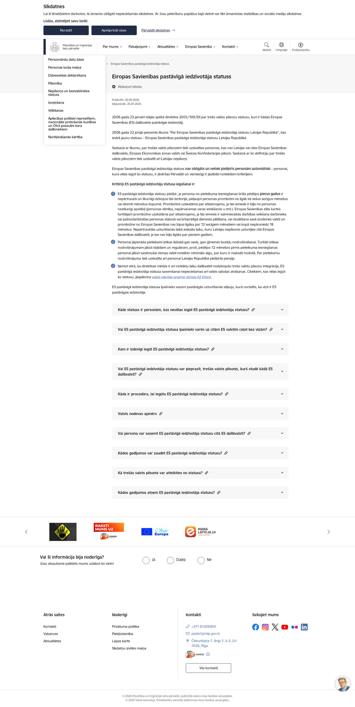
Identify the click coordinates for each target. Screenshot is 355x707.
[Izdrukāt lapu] (300, 74)
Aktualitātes (52, 641)
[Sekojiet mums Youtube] (284, 627)
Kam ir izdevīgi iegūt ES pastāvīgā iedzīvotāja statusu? (166, 349)
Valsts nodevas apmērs (140, 413)
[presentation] (37, 579)
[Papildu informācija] (208, 654)
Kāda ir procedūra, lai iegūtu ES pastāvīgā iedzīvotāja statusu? (173, 393)
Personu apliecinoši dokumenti (71, 77)
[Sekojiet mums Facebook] (255, 627)
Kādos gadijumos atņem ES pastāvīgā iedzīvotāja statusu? (169, 492)
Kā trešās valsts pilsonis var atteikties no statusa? (163, 472)
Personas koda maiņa (64, 116)
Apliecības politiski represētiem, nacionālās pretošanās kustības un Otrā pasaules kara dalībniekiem (72, 172)
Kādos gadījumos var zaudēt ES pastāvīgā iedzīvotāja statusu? (173, 453)
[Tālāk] (329, 531)
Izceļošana (56, 151)
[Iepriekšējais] (26, 531)
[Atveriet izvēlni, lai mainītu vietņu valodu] (281, 47)
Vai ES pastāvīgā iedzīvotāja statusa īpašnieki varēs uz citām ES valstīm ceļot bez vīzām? (195, 329)
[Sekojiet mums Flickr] (294, 627)
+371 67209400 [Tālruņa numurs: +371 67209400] (204, 626)
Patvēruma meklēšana (65, 92)
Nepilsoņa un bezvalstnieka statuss (68, 142)
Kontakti (49, 626)
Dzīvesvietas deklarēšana (67, 124)
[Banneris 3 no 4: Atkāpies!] (63, 531)
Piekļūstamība (122, 634)
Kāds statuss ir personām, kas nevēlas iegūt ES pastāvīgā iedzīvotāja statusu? (186, 309)
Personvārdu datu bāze (66, 108)
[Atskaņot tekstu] (130, 86)
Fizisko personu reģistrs (66, 100)
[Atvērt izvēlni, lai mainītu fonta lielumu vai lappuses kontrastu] (301, 47)
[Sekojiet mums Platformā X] (275, 627)
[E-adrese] (195, 654)
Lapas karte (121, 641)
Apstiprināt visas (114, 30)
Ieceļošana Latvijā (61, 84)
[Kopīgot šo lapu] (300, 86)
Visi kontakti (208, 668)
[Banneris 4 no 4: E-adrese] (109, 531)
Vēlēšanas (55, 159)
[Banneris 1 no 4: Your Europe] (154, 531)
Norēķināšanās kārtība (65, 186)
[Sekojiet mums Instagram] (265, 627)
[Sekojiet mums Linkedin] (304, 627)
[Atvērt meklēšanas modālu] (266, 47)
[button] (252, 309)
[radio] (148, 559)
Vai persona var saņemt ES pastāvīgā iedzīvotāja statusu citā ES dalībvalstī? (184, 433)
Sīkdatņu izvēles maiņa (129, 648)
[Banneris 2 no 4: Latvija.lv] (200, 531)
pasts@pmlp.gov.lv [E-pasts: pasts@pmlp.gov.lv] (206, 633)
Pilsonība (55, 132)
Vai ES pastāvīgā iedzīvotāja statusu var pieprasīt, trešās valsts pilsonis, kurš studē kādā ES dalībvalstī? (195, 371)
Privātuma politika (125, 626)
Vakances (50, 634)
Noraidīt (66, 30)
